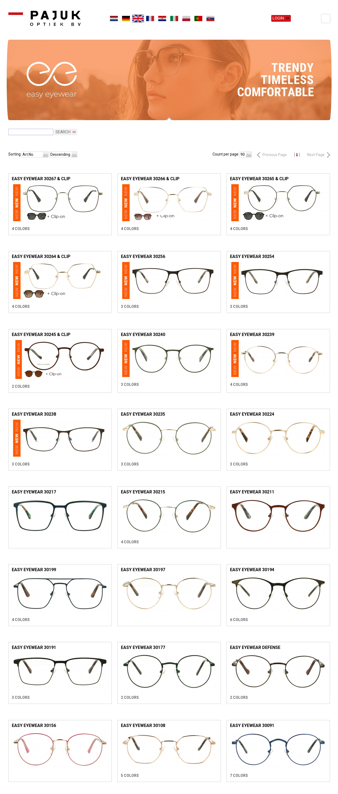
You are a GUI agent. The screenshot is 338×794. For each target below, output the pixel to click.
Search (62, 127)
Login (278, 18)
